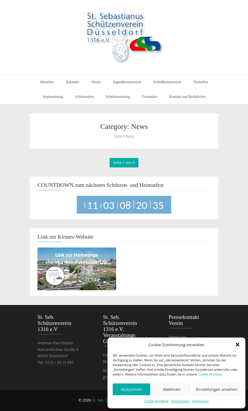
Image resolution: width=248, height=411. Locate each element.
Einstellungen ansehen (216, 389)
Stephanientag (52, 97)
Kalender (72, 82)
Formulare (149, 97)
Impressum (200, 401)
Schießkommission (167, 82)
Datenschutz (180, 401)
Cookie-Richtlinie (210, 374)
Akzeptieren (131, 389)
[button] (237, 344)
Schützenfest (84, 97)
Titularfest (200, 82)
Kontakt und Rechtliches (187, 97)
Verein (96, 82)
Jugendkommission (127, 82)
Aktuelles (47, 82)
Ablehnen (171, 389)
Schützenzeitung (118, 97)
